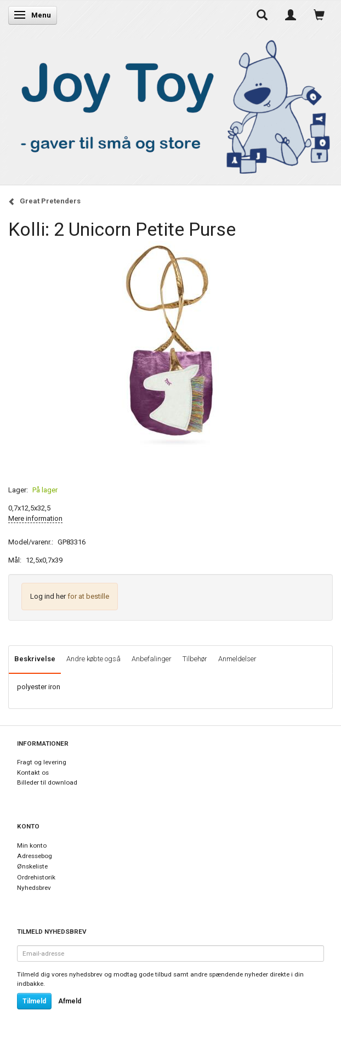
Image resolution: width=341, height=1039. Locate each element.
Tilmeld (34, 1001)
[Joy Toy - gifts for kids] (170, 105)
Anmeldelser (237, 659)
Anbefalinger (152, 659)
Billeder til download (47, 782)
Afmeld (69, 1001)
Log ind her (48, 596)
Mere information (35, 518)
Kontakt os (33, 772)
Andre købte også (93, 659)
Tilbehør (195, 659)
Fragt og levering (41, 762)
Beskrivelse (34, 659)
